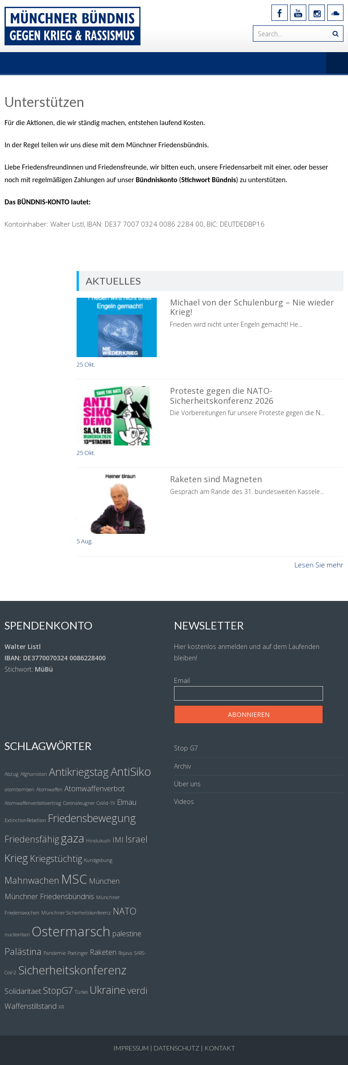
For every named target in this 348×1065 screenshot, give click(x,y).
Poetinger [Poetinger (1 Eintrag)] (78, 953)
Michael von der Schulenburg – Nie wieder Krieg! (252, 307)
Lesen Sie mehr (319, 564)
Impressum (131, 1048)
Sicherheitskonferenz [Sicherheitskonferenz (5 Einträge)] (72, 970)
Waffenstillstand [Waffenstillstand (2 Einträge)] (31, 1006)
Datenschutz (176, 1048)
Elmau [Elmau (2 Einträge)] (126, 802)
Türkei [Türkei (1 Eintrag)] (81, 992)
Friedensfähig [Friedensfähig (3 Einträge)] (32, 839)
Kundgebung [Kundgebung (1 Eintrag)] (98, 860)
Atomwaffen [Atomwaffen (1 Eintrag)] (49, 789)
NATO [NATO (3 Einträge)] (124, 911)
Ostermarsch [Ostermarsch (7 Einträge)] (71, 931)
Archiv (182, 766)
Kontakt (219, 1048)
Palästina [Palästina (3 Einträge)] (23, 951)
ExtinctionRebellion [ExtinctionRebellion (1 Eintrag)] (25, 820)
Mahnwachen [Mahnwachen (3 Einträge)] (32, 880)
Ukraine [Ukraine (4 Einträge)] (108, 990)
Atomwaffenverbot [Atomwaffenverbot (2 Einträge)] (94, 789)
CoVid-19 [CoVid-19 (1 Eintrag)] (106, 803)
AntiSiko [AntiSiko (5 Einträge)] (131, 771)
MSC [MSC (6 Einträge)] (74, 878)
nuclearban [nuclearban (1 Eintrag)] (17, 934)
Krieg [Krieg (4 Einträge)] (16, 858)
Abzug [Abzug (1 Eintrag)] (12, 774)
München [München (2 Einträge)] (104, 881)
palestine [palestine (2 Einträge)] (126, 934)
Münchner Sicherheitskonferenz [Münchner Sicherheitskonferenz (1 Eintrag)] (76, 913)
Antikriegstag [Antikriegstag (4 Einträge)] (79, 772)
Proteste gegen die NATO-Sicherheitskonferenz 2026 (221, 395)
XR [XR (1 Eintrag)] (61, 1007)
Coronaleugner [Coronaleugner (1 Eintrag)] (79, 803)
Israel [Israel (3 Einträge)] (137, 839)
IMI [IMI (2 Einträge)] (118, 840)
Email (182, 680)
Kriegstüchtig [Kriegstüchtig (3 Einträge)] (56, 858)
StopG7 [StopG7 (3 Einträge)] (58, 990)
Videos (184, 801)
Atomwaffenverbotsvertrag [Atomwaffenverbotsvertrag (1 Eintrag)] (33, 803)
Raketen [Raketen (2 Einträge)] (103, 952)
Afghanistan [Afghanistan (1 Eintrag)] (33, 774)
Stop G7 (186, 748)
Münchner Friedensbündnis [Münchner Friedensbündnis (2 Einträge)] (49, 896)
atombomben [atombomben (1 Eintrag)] (19, 789)
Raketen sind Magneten (216, 479)
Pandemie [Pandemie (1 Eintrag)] (55, 953)
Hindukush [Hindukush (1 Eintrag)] (98, 840)
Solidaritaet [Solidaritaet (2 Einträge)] (23, 991)
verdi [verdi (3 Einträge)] (137, 990)
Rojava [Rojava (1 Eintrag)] (125, 953)
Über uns (187, 783)
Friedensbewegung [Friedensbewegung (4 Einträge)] (92, 818)
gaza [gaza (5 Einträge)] (72, 838)
